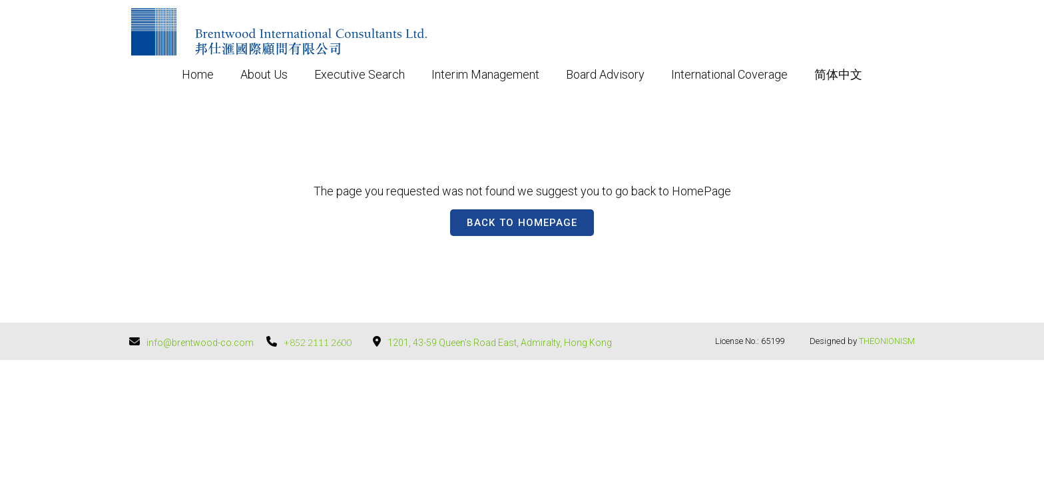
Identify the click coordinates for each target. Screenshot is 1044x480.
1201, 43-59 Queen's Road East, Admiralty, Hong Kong (500, 342)
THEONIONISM (887, 341)
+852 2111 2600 (318, 342)
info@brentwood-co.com (200, 342)
